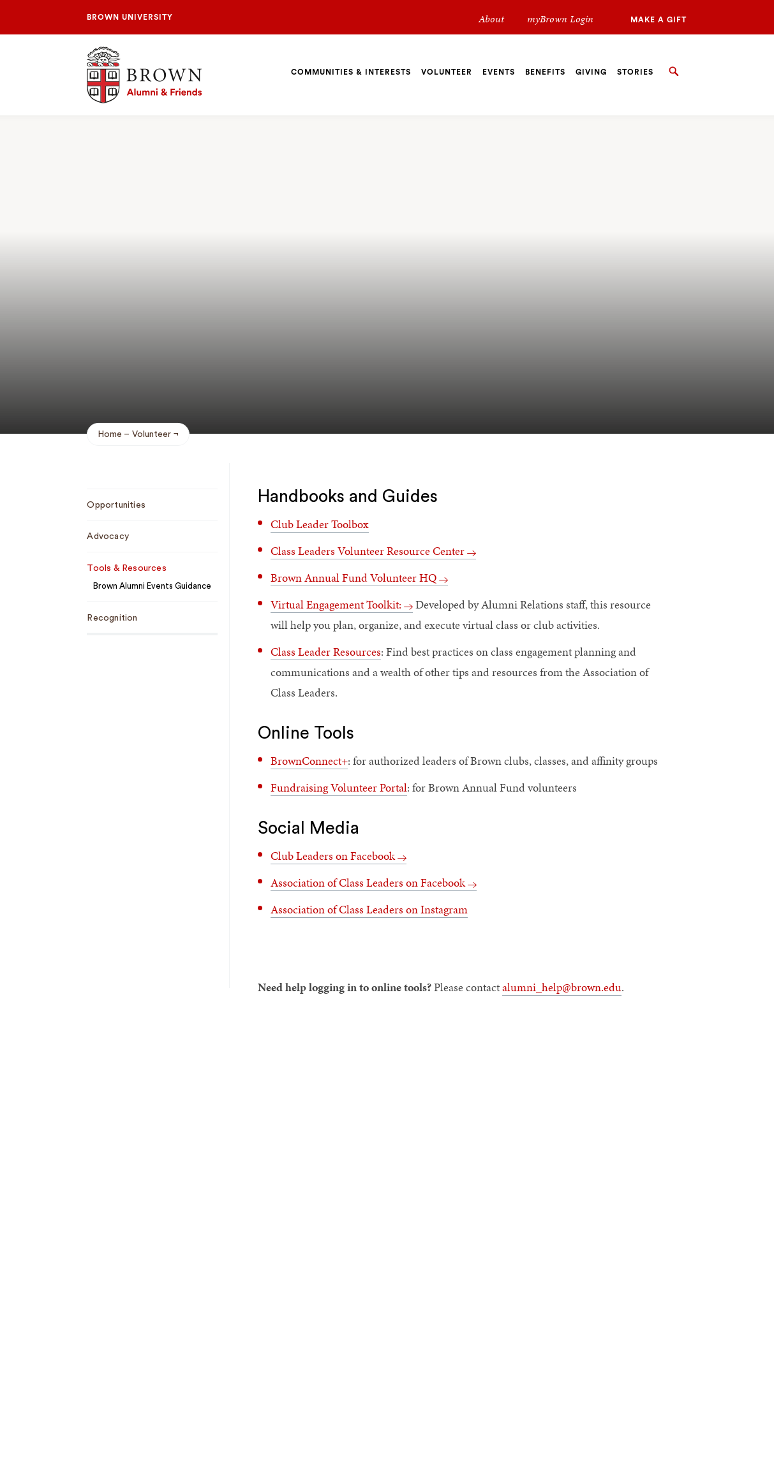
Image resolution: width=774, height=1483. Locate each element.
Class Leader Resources (326, 652)
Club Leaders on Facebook (338, 856)
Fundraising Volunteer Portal (339, 787)
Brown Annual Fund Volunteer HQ (359, 578)
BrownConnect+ (309, 761)
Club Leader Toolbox (320, 524)
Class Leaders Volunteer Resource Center (373, 551)
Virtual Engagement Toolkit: (342, 604)
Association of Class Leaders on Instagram (369, 909)
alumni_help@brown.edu (561, 987)
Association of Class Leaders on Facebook (374, 882)
